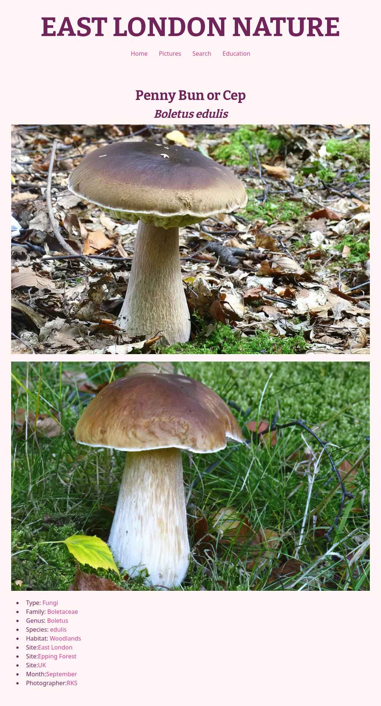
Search (201, 53)
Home (139, 53)
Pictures (170, 53)
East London (55, 647)
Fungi (50, 603)
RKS (72, 683)
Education (236, 53)
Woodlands (65, 638)
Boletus (57, 620)
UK (42, 665)
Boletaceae (62, 612)
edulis (58, 629)
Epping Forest (57, 656)
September (61, 674)
